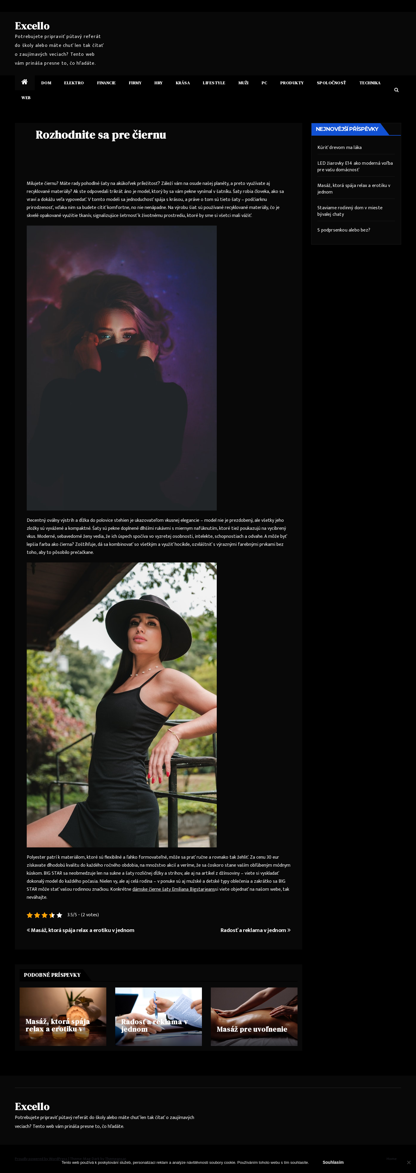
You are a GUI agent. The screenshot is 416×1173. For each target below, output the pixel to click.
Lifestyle (214, 83)
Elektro (74, 83)
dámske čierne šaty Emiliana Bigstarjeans (173, 889)
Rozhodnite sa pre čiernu (101, 134)
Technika (370, 83)
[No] (409, 1162)
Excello (32, 26)
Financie (106, 83)
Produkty (292, 83)
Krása (183, 83)
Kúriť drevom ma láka (339, 148)
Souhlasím (333, 1162)
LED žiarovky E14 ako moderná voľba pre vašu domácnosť (355, 166)
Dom (46, 83)
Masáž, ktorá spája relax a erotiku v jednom (81, 930)
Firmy (135, 83)
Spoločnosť (331, 83)
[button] (396, 90)
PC (264, 83)
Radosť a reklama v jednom (256, 930)
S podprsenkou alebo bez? (343, 230)
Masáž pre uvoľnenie (252, 1029)
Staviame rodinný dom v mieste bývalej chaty (349, 211)
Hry (158, 83)
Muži (243, 83)
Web (26, 98)
